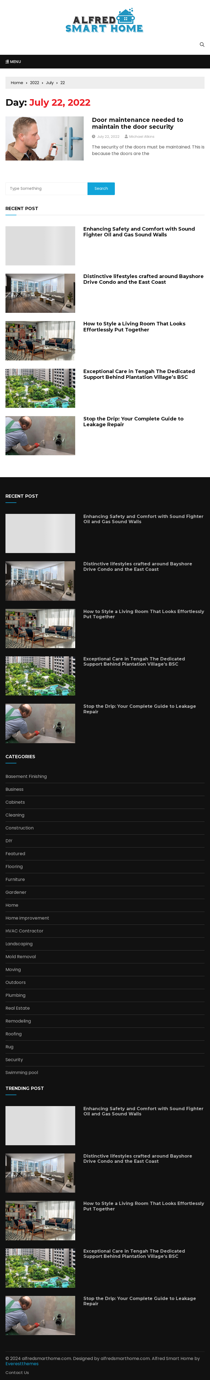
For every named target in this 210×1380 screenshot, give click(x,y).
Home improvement (27, 918)
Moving (13, 969)
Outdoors (15, 982)
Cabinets (15, 802)
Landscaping (19, 944)
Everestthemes (22, 1364)
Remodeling (18, 1021)
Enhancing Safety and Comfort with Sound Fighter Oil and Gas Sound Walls (139, 232)
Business (14, 789)
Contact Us (17, 1372)
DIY (8, 841)
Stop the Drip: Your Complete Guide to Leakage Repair (133, 422)
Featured (15, 854)
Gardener (16, 892)
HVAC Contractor (24, 931)
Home (11, 905)
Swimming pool (21, 1072)
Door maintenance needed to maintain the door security (137, 123)
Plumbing (15, 995)
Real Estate (17, 1008)
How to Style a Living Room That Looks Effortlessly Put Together (134, 327)
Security (14, 1060)
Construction (19, 828)
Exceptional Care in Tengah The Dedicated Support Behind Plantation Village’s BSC (139, 374)
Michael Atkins (141, 136)
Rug (9, 1047)
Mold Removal (20, 957)
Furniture (15, 879)
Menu (13, 61)
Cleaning (14, 815)
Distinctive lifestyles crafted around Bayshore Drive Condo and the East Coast (143, 279)
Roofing (13, 1034)
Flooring (14, 866)
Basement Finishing (26, 776)
